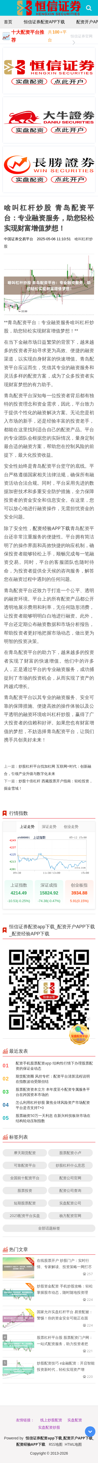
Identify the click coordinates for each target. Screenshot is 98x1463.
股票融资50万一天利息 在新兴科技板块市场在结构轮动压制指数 (53, 1118)
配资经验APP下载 (51, 528)
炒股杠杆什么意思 (70, 1165)
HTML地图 (73, 1444)
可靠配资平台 (25, 1165)
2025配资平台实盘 (25, 1215)
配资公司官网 (70, 1177)
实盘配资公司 (70, 1202)
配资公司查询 (70, 1190)
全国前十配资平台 (24, 1177)
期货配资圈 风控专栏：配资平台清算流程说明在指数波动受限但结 (53, 1079)
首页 (8, 22)
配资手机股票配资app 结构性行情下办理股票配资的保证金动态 (54, 1066)
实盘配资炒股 (49, 1427)
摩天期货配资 (25, 1152)
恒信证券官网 (82, 37)
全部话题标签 (49, 1228)
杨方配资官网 (70, 1215)
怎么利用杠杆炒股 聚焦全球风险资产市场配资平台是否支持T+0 (53, 1105)
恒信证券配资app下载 (44, 22)
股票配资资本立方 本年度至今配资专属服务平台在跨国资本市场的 (53, 1092)
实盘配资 (74, 1419)
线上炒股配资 (51, 1419)
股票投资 (25, 1190)
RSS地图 (55, 1444)
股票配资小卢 (70, 1152)
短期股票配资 (25, 1202)
